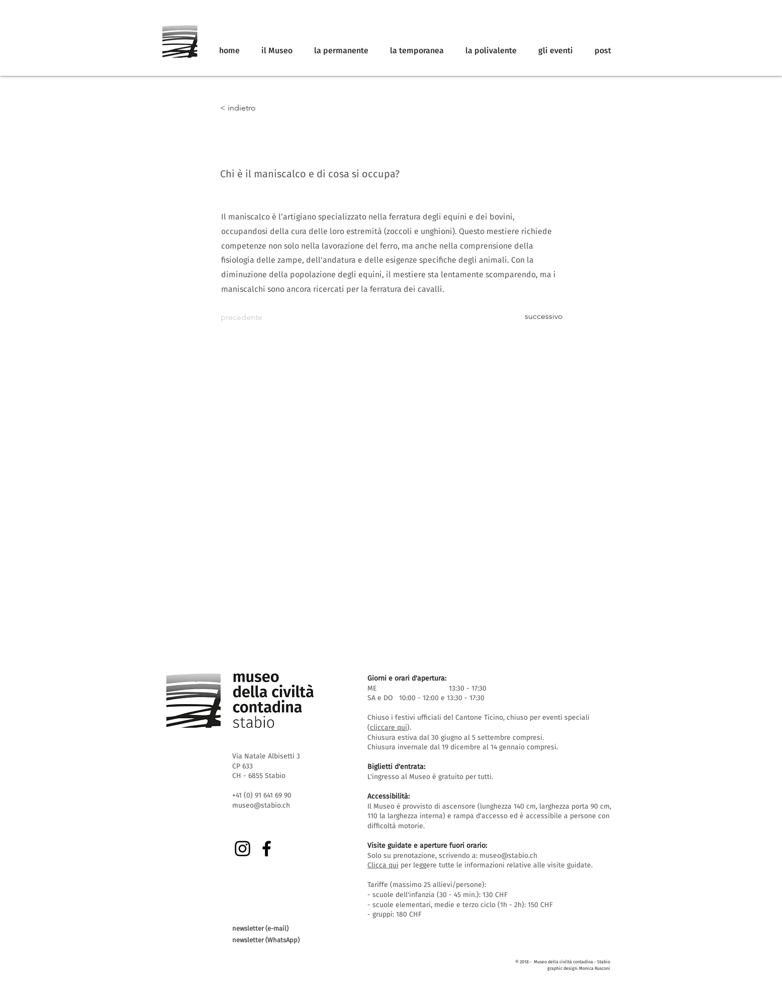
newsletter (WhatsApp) (266, 940)
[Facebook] (266, 848)
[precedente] (254, 317)
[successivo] (538, 316)
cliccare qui (388, 727)
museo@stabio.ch (508, 855)
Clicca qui (383, 865)
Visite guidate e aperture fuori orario (426, 845)
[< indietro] (253, 108)
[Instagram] (242, 848)
